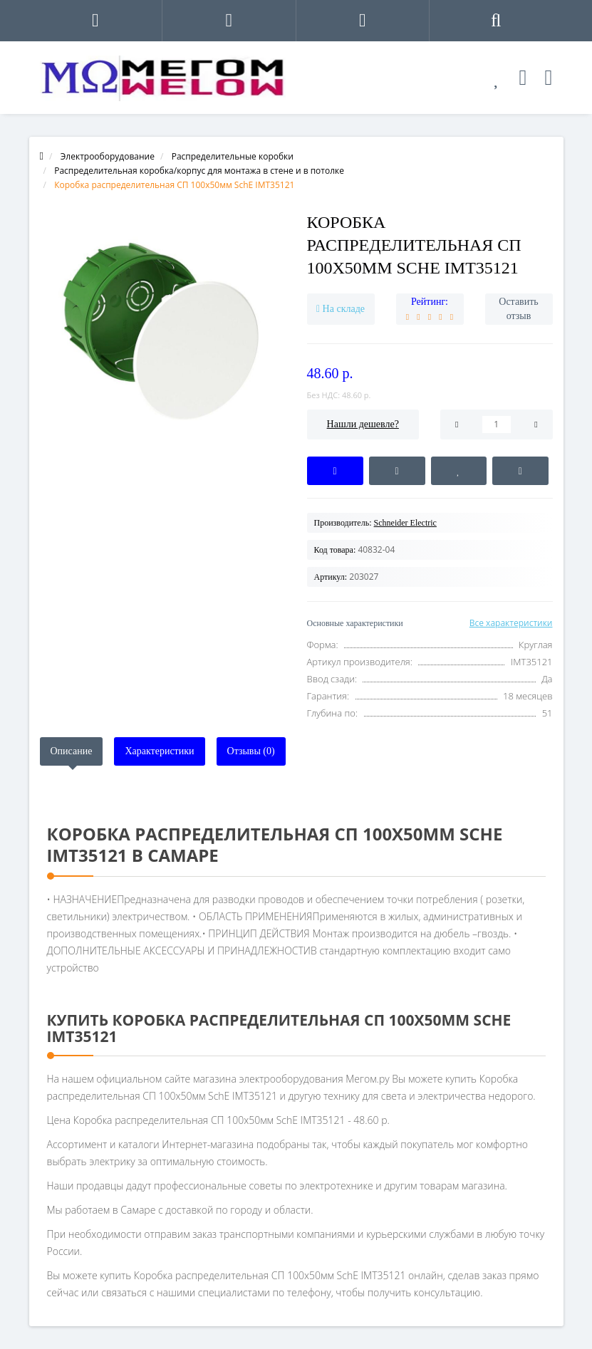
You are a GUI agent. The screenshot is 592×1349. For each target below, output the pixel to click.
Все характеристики (511, 623)
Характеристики (159, 751)
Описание (72, 751)
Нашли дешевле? (363, 424)
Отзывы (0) (251, 751)
